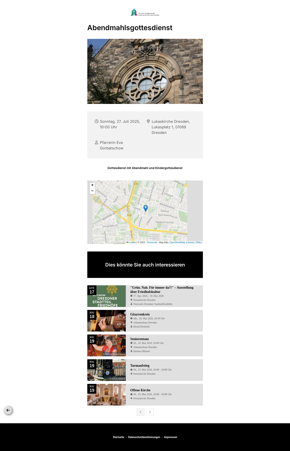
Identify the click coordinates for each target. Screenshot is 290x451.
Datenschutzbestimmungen (144, 437)
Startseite (118, 437)
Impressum (170, 437)
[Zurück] (8, 410)
